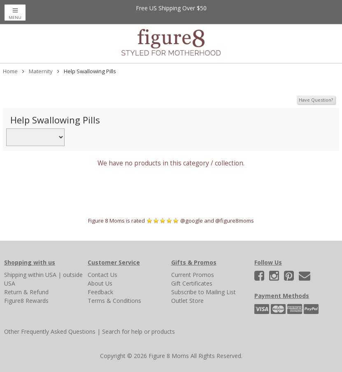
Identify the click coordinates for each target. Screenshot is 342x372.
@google (191, 220)
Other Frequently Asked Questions (49, 331)
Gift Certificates (191, 283)
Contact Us (102, 275)
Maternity (41, 71)
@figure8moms (234, 220)
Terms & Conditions (114, 301)
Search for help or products (138, 331)
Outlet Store (187, 301)
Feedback (100, 292)
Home (10, 71)
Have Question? (316, 100)
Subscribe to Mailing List (203, 292)
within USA (42, 275)
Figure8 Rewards (26, 301)
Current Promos (192, 275)
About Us (100, 283)
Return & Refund (26, 292)
